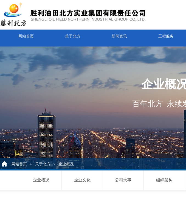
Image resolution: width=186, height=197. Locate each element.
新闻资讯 (119, 35)
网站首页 (26, 35)
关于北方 (72, 35)
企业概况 (66, 164)
